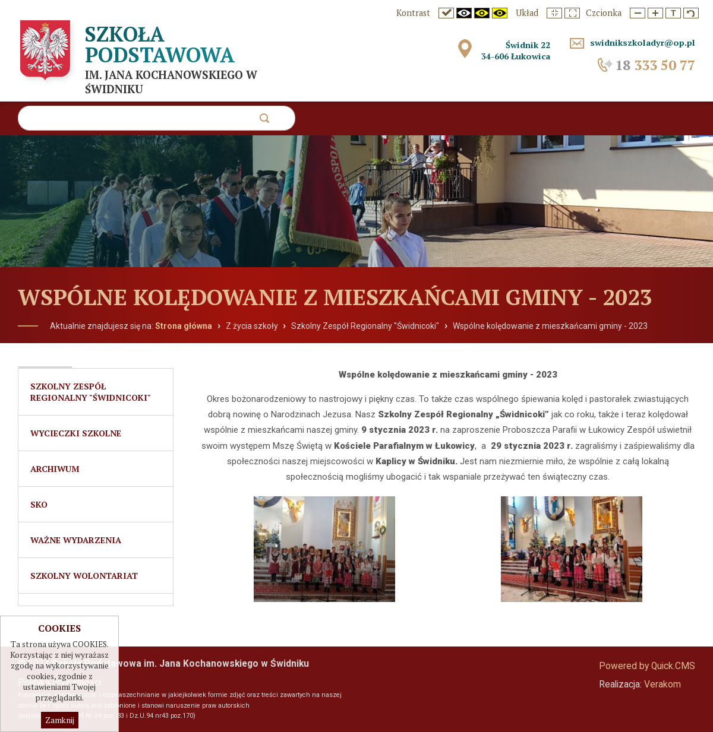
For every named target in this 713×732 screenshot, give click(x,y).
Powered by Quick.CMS (647, 666)
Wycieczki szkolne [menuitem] (75, 433)
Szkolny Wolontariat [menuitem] (84, 575)
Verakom (662, 684)
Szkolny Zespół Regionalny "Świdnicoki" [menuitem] (90, 392)
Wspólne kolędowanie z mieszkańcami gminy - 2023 (550, 326)
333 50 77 (655, 65)
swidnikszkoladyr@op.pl (642, 42)
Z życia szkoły (252, 326)
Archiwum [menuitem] (55, 468)
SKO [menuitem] (39, 504)
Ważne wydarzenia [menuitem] (75, 540)
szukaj (264, 121)
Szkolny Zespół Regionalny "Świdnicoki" (365, 326)
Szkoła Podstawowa (160, 44)
